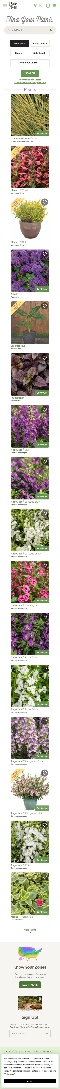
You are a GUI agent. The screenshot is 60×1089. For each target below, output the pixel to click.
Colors (18, 53)
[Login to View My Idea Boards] (41, 4)
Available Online (29, 62)
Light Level (39, 53)
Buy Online (42, 133)
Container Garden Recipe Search (30, 82)
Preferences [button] (9, 1074)
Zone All (18, 43)
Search (30, 73)
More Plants (30, 930)
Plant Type (39, 43)
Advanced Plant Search (30, 80)
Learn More (30, 984)
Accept (30, 1081)
